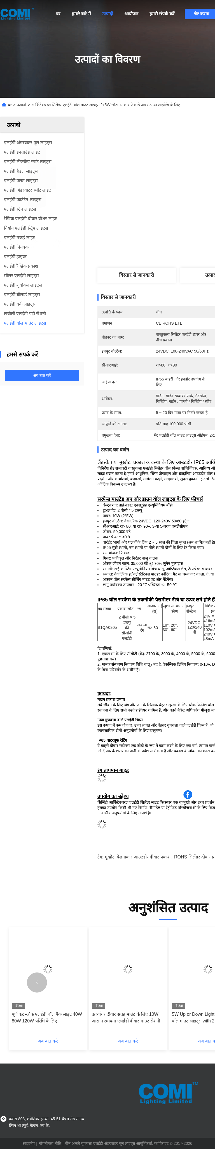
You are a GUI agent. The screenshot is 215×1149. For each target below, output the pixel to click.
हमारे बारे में (81, 13)
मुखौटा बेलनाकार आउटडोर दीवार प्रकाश (137, 857)
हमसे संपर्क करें (162, 13)
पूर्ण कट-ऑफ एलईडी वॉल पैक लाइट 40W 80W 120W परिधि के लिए (47, 1017)
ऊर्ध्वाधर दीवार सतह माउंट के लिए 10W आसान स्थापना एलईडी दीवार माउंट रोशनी (126, 1017)
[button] (37, 982)
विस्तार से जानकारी (136, 275)
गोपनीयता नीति (50, 1143)
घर (58, 13)
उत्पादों (107, 13)
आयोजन (131, 13)
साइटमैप (29, 1143)
